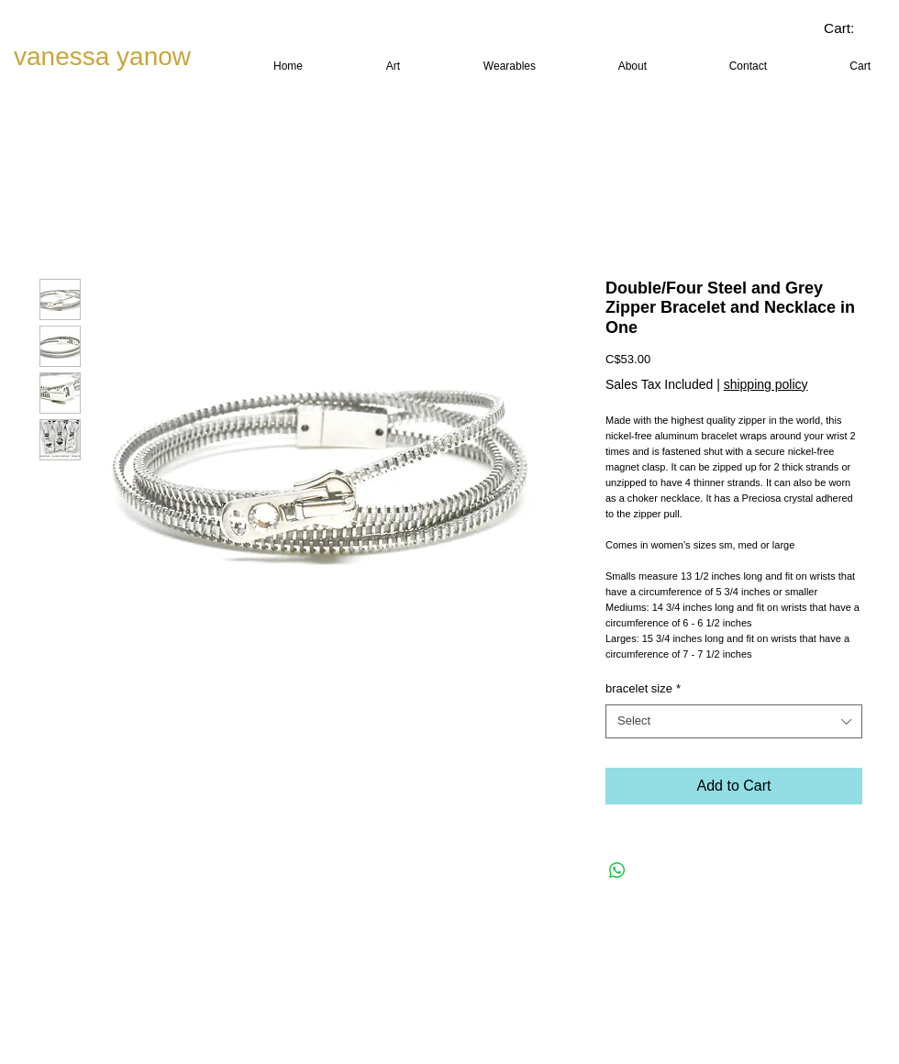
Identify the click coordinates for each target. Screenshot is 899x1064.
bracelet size (643, 688)
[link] (853, 28)
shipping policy (766, 384)
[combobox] (733, 720)
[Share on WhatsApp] (617, 870)
